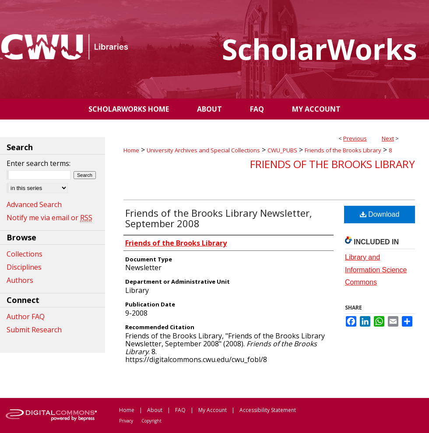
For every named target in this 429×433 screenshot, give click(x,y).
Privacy (126, 421)
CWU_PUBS (282, 150)
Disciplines (24, 267)
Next (388, 138)
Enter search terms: (38, 163)
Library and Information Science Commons (376, 269)
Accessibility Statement (267, 410)
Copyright (151, 421)
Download (380, 214)
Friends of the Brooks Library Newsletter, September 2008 (218, 218)
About (154, 410)
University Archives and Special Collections (203, 150)
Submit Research (34, 329)
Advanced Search (34, 204)
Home (131, 150)
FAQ (180, 410)
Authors (20, 280)
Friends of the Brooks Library (343, 150)
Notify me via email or (49, 217)
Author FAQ (26, 316)
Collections (24, 254)
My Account (212, 410)
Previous (355, 138)
